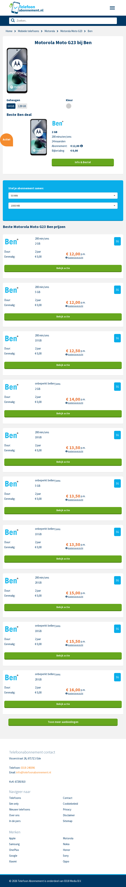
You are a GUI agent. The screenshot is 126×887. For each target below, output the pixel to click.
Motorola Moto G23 (71, 31)
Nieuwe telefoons (19, 809)
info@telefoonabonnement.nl (33, 772)
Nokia (66, 844)
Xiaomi (13, 861)
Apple (12, 838)
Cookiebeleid (70, 803)
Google (13, 855)
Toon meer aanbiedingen (63, 722)
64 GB (11, 106)
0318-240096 (28, 767)
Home (9, 31)
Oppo (66, 861)
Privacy (67, 809)
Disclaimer (69, 815)
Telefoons (15, 798)
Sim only (14, 803)
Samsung (14, 844)
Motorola (49, 31)
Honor (66, 850)
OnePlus (14, 850)
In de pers (15, 821)
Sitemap (67, 821)
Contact (67, 798)
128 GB (22, 106)
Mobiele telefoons (28, 31)
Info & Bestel (83, 162)
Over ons (14, 815)
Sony (66, 855)
